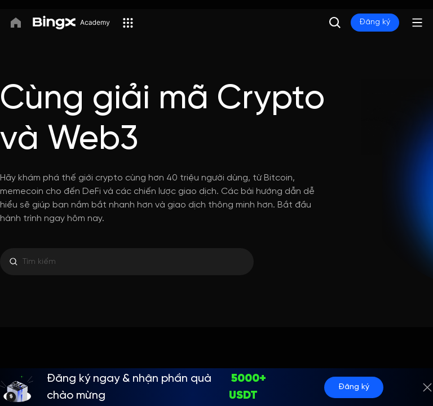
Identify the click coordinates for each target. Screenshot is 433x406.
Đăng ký (353, 387)
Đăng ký (375, 22)
